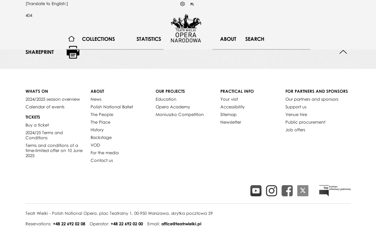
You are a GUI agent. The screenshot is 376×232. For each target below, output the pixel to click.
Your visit (229, 99)
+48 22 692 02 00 (127, 223)
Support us (295, 106)
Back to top (343, 52)
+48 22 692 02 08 (69, 223)
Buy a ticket (37, 124)
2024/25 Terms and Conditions (44, 135)
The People (102, 114)
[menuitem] (71, 39)
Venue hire (296, 114)
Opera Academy (173, 106)
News (96, 99)
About (228, 39)
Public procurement (305, 122)
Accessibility (232, 106)
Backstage (101, 137)
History (97, 129)
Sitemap (228, 114)
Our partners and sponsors (311, 99)
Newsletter (230, 122)
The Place (100, 122)
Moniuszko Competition (180, 114)
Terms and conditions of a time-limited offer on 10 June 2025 (54, 150)
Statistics (148, 39)
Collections (98, 39)
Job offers (295, 129)
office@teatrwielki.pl (181, 223)
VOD (95, 145)
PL (192, 4)
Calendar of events (45, 106)
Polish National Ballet (112, 106)
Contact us (102, 160)
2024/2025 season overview (53, 99)
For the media (105, 152)
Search (254, 39)
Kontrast (183, 4)
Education (166, 99)
